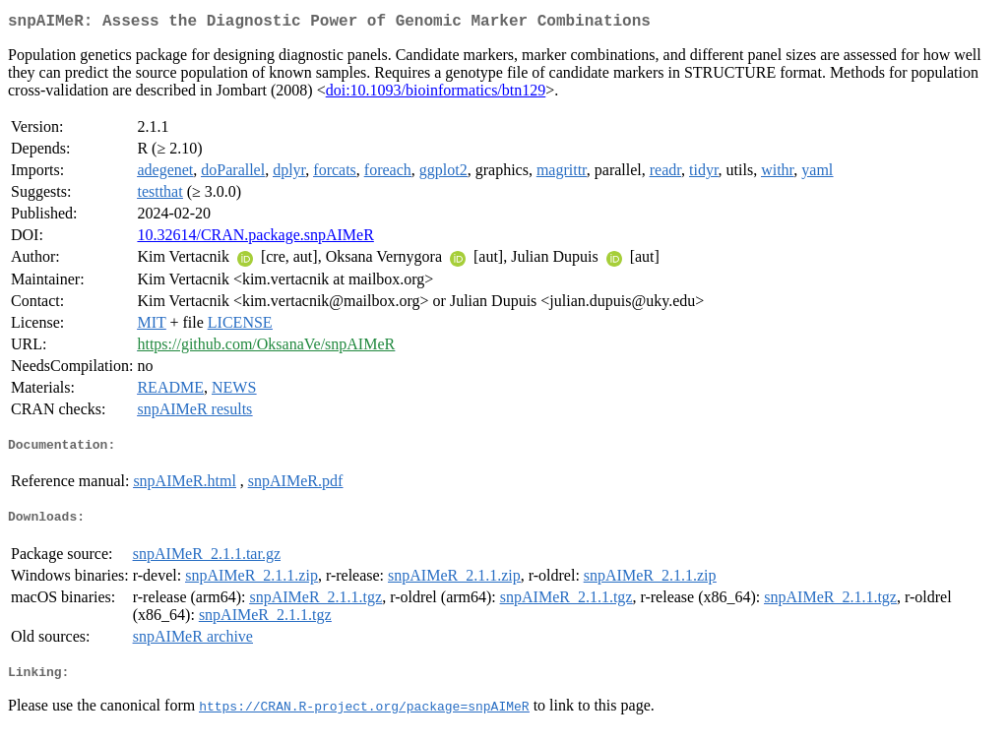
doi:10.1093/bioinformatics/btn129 (436, 94)
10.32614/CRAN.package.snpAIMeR (255, 238)
